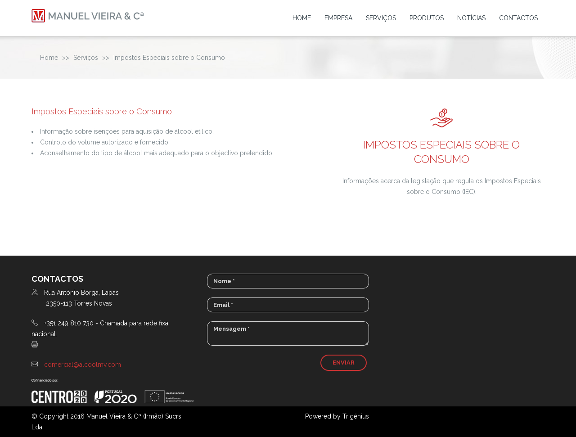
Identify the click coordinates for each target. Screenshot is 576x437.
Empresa (338, 18)
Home (301, 18)
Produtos (427, 18)
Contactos (518, 18)
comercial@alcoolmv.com (82, 364)
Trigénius (355, 416)
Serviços (381, 18)
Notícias (471, 18)
